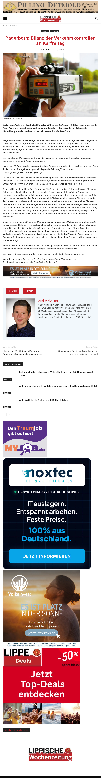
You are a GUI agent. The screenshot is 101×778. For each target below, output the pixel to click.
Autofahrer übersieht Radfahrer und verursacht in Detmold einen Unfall (58, 386)
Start (5, 25)
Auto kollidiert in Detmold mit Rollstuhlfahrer (44, 400)
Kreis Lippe (54, 31)
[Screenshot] (47, 568)
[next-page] (9, 414)
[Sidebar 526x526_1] (41, 723)
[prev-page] (5, 414)
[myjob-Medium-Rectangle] (25, 456)
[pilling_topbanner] (50, 7)
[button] (5, 19)
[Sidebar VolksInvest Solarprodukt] (41, 646)
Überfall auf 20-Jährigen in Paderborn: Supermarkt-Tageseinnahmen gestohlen (22, 353)
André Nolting (46, 50)
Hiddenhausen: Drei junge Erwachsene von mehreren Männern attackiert (77, 353)
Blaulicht (13, 25)
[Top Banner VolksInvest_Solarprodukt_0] (50, 272)
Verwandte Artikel (13, 364)
